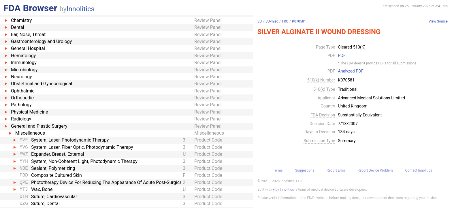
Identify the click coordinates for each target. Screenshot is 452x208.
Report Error (336, 170)
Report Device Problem (375, 170)
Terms (278, 170)
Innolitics (81, 9)
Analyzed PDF (350, 71)
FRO (285, 21)
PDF (341, 55)
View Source (438, 21)
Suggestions (304, 170)
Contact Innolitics (418, 170)
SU (259, 21)
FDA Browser (30, 8)
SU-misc (271, 21)
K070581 (299, 21)
